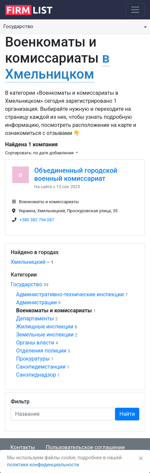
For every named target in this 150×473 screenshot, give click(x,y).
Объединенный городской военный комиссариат (75, 174)
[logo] (34, 9)
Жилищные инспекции (44, 326)
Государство (26, 284)
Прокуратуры (33, 359)
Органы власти (35, 342)
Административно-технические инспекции (70, 294)
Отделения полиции (41, 350)
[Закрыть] (141, 458)
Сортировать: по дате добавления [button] (39, 152)
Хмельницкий (28, 262)
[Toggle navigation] (135, 9)
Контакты (22, 447)
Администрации (36, 302)
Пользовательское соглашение (85, 447)
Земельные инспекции (45, 334)
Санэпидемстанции (40, 367)
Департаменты (35, 318)
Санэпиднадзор (36, 375)
